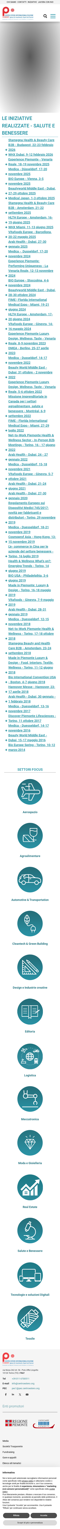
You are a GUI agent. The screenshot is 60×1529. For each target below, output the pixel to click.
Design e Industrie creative (30, 987)
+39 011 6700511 (20, 1378)
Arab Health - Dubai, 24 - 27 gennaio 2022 (28, 457)
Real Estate (30, 1207)
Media (6, 1441)
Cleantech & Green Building (30, 943)
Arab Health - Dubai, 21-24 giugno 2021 (27, 486)
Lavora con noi (45, 2)
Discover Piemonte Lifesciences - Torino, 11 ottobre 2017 (32, 718)
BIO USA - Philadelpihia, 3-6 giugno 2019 (28, 578)
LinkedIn (13, 1394)
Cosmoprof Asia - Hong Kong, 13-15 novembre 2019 (32, 539)
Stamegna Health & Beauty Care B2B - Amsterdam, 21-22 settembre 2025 (31, 208)
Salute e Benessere (30, 1251)
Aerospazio (30, 812)
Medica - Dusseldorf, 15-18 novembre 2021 (27, 466)
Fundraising (8, 1452)
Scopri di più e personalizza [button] (30, 1523)
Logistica (30, 1075)
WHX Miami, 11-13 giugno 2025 (30, 227)
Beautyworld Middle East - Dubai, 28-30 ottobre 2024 (32, 292)
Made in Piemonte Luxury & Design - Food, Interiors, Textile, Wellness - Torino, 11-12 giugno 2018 (30, 665)
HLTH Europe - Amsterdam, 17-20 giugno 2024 (30, 316)
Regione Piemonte (16, 1425)
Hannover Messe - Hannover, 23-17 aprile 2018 (31, 689)
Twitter (20, 1394)
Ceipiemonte (18, 13)
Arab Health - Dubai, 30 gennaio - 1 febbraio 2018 (32, 699)
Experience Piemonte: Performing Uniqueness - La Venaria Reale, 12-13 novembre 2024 (30, 268)
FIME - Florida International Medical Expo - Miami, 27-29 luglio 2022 (28, 425)
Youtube (27, 1394)
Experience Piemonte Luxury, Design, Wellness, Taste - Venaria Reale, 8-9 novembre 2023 (32, 338)
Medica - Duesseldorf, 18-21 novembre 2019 (28, 529)
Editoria (30, 1031)
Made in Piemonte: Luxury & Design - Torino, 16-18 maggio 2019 (29, 590)
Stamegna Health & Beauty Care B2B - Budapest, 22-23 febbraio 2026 (31, 145)
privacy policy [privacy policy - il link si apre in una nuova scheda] (27, 1481)
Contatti (21, 2)
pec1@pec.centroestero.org (26, 1388)
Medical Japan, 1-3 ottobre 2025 (31, 198)
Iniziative (32, 2)
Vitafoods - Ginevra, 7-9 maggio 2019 (31, 602)
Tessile (30, 1338)
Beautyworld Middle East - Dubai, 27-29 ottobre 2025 (32, 190)
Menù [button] (53, 17)
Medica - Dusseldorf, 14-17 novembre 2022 (27, 360)
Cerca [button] (46, 17)
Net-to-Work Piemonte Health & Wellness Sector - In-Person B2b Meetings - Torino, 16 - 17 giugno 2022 (31, 442)
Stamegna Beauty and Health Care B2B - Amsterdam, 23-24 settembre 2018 (29, 648)
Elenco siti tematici (12, 1463)
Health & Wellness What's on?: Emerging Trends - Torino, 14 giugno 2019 (29, 566)
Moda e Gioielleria (30, 1163)
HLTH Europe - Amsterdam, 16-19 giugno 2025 (30, 220)
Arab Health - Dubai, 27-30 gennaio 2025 (27, 244)
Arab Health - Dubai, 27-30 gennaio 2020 (27, 495)
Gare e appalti (9, 1457)
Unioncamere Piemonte (44, 1425)
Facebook (6, 1394)
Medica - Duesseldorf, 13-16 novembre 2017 (28, 708)
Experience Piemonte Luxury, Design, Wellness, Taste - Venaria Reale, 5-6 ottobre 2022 (32, 387)
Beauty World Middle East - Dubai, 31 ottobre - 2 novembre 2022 (30, 372)
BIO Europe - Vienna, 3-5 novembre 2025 (26, 181)
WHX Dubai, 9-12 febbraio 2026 (30, 154)
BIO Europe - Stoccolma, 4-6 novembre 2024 (28, 282)
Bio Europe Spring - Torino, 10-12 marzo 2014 (31, 747)
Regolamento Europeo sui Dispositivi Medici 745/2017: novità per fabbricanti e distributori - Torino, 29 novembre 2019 (32, 512)
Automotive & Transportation (30, 900)
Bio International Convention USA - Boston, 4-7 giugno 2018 (32, 679)
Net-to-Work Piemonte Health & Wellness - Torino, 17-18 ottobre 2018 (31, 633)
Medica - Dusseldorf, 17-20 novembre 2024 (28, 253)
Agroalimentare (30, 856)
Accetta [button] (43, 1515)
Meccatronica (30, 1119)
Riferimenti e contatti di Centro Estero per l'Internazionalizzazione (27, 1360)
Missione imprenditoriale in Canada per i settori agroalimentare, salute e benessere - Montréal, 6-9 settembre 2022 (27, 406)
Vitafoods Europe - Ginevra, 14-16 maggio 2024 (30, 326)
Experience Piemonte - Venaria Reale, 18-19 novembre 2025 (30, 161)
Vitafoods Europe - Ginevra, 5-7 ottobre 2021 (30, 476)
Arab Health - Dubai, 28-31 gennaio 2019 (27, 611)
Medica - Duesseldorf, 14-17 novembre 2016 (28, 728)
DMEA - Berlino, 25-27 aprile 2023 (28, 350)
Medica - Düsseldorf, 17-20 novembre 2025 (27, 171)
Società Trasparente (13, 1446)
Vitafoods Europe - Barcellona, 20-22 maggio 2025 (30, 234)
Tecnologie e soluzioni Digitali (30, 1294)
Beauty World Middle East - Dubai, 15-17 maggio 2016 (27, 737)
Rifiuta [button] (16, 1515)
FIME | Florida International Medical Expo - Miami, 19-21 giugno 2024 (28, 304)
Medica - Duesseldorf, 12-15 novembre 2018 (28, 621)
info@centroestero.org (23, 1383)
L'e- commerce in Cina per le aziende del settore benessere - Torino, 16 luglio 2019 (30, 551)
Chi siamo (11, 2)
